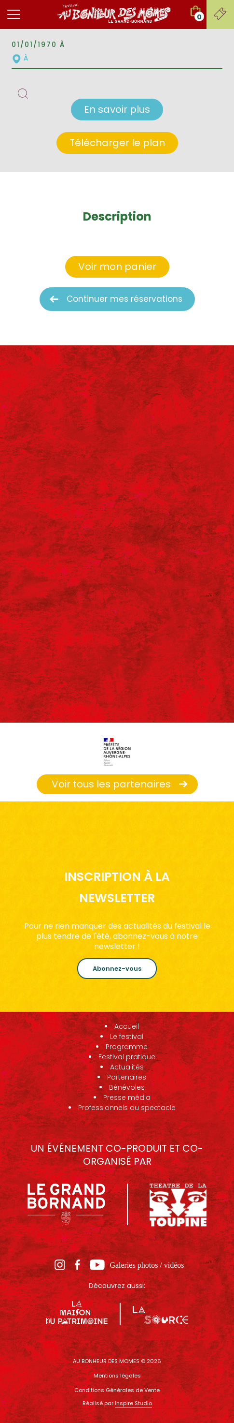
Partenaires (126, 1077)
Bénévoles (127, 1087)
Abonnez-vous (117, 968)
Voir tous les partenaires (111, 784)
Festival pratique (126, 1057)
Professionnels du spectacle (127, 1107)
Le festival (126, 1036)
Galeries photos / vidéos (147, 1265)
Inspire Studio (133, 1403)
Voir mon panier (117, 266)
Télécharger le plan (117, 142)
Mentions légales (117, 1375)
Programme (127, 1047)
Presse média (127, 1097)
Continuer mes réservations (124, 299)
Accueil (126, 1026)
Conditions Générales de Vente (117, 1390)
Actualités (127, 1067)
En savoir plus (117, 109)
